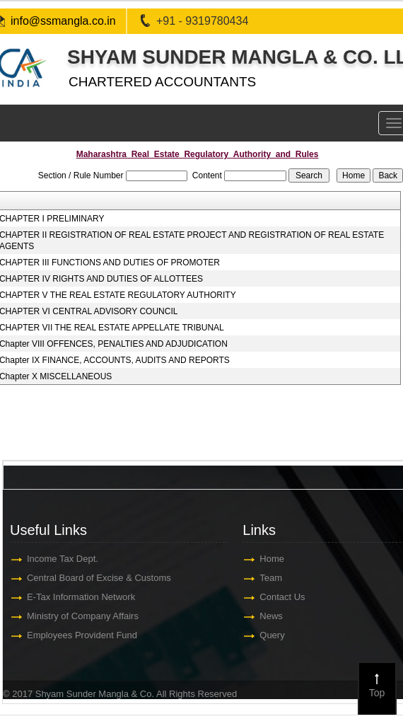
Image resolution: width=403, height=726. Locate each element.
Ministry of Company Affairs (85, 616)
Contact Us (285, 597)
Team (273, 577)
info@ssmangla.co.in (63, 21)
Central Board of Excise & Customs (102, 577)
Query (274, 635)
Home (274, 558)
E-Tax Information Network (84, 597)
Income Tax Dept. (65, 558)
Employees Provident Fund (85, 635)
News (274, 616)
